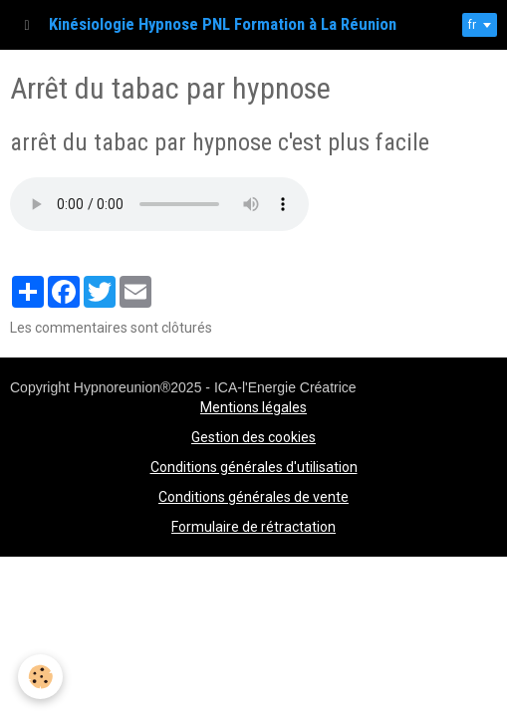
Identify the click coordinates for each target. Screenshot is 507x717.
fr (472, 25)
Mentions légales (253, 407)
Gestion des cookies (253, 437)
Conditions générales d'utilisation (254, 467)
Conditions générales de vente (253, 497)
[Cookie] (40, 676)
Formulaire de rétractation (253, 527)
